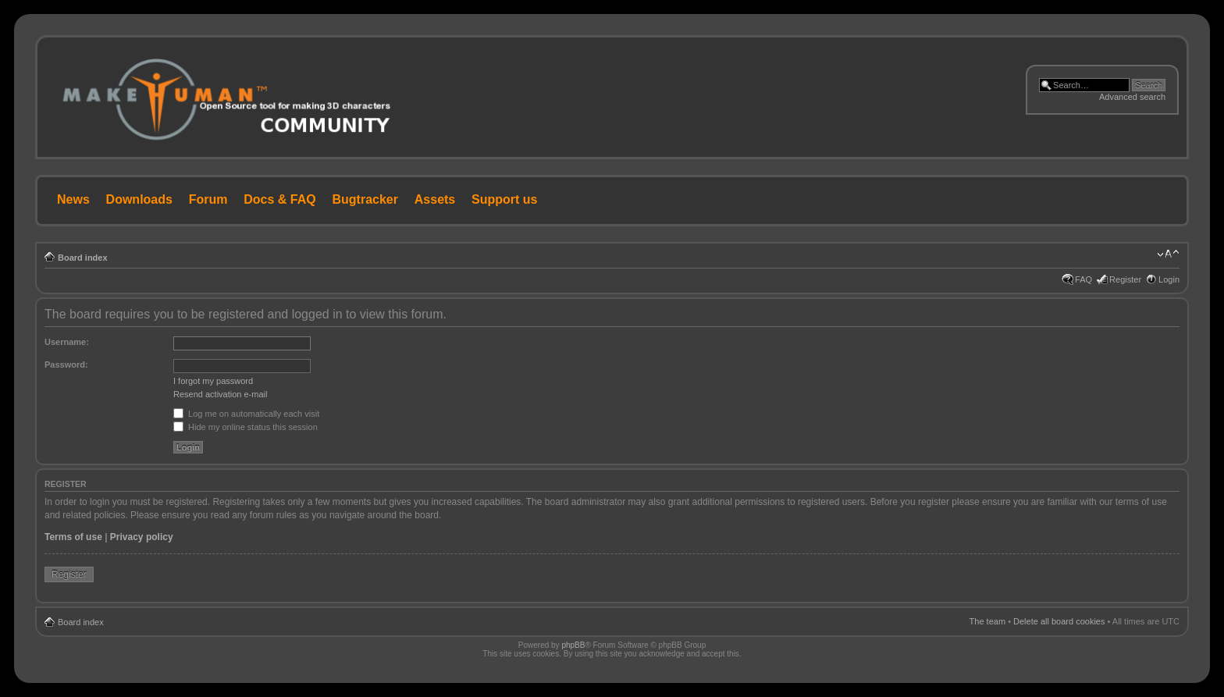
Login (1169, 279)
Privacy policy (141, 537)
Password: (66, 364)
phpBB (573, 645)
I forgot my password (213, 381)
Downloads (139, 199)
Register (1125, 279)
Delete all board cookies (1059, 621)
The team (987, 621)
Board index (83, 257)
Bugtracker (365, 199)
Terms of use (73, 537)
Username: (66, 342)
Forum (208, 199)
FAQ (1083, 279)
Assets (435, 199)
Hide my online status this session (245, 427)
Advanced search (1132, 96)
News (73, 199)
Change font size (1168, 254)
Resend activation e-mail (220, 394)
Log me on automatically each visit (246, 413)
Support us (504, 199)
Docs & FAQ (279, 199)
